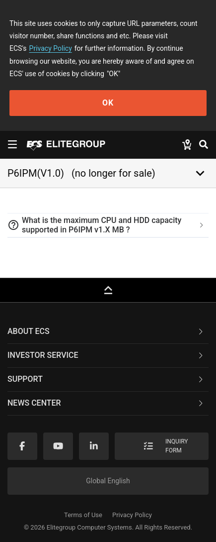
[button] (108, 225)
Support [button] (106, 379)
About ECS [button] (106, 331)
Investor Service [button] (106, 355)
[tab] (108, 225)
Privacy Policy (50, 48)
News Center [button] (106, 403)
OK (108, 103)
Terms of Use (83, 515)
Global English (108, 481)
